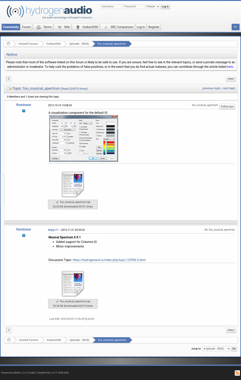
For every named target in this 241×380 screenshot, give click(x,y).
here (230, 66)
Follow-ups (227, 106)
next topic (229, 88)
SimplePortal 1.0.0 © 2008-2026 (53, 373)
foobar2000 (53, 43)
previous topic (212, 88)
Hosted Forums (28, 43)
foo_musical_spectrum (111, 43)
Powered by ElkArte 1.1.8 (13, 373)
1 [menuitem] (8, 79)
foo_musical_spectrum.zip (73, 202)
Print (231, 79)
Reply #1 (53, 229)
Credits (31, 373)
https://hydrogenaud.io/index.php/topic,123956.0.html (109, 260)
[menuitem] (231, 79)
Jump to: (196, 348)
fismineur (23, 105)
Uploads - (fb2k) (79, 43)
